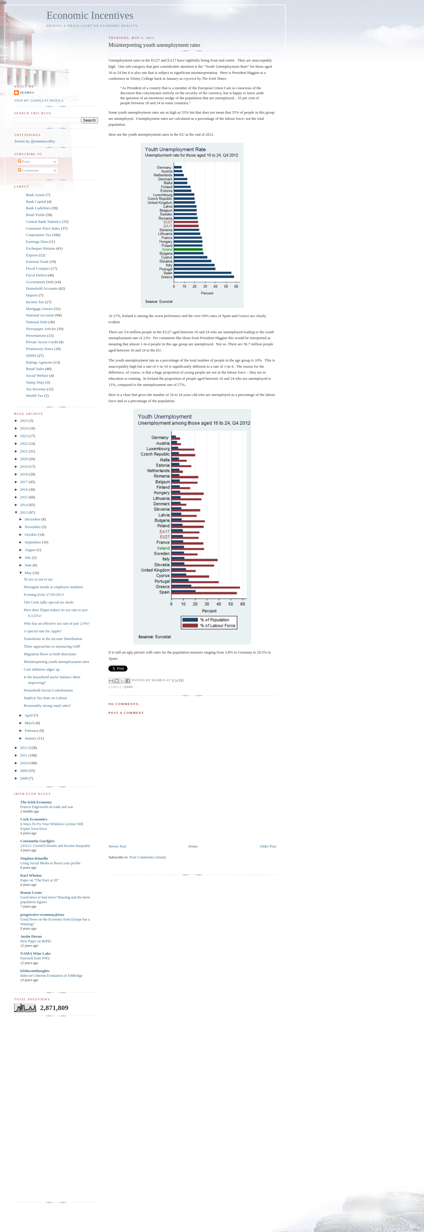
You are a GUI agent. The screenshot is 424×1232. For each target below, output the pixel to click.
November (33, 527)
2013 (24, 512)
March (30, 723)
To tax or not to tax (38, 579)
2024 (24, 428)
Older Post (268, 846)
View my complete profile (39, 100)
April (29, 715)
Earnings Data (37, 241)
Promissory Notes (39, 348)
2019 (24, 466)
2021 (24, 451)
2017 (24, 482)
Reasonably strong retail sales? (47, 705)
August (31, 550)
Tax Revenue (36, 389)
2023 (24, 436)
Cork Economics (33, 819)
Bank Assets (35, 195)
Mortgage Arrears (39, 308)
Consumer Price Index (43, 228)
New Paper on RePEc (36, 941)
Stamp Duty (35, 382)
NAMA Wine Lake (35, 953)
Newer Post (117, 846)
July (28, 557)
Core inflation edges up (41, 669)
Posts (24, 161)
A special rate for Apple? (43, 631)
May (29, 573)
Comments (28, 170)
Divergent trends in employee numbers (53, 587)
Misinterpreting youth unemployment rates (56, 661)
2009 (24, 770)
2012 (24, 747)
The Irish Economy (36, 802)
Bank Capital (36, 201)
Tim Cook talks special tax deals (48, 602)
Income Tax (35, 302)
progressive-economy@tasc (42, 914)
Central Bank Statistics (43, 221)
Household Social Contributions (48, 690)
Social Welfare (37, 375)
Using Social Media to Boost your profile (50, 863)
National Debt (36, 322)
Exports (32, 255)
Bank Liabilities (38, 208)
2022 (24, 443)
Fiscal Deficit (36, 275)
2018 (24, 474)
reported (189, 78)
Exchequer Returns (40, 248)
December (33, 519)
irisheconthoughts (34, 971)
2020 (24, 459)
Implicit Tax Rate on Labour (45, 698)
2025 (24, 420)
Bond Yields (35, 215)
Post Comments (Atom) (148, 857)
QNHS (128, 687)
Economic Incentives (90, 15)
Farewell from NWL (35, 958)
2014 (24, 505)
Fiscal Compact (38, 268)
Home (193, 846)
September (33, 542)
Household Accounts (42, 288)
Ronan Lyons (31, 892)
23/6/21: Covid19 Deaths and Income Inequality (55, 846)
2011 (24, 755)
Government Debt (40, 282)
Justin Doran (31, 936)
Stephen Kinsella (34, 858)
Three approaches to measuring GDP (52, 646)
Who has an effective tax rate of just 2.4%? (57, 623)
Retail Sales (35, 369)
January (31, 738)
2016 (24, 489)
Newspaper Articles (41, 328)
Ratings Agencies (39, 362)
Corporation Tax (38, 235)
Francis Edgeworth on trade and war (46, 807)
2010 (24, 763)
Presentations (36, 335)
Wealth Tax (34, 395)
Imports (32, 295)
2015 (24, 497)
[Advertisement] (37, 1109)
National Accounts (40, 315)
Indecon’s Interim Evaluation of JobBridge (51, 976)
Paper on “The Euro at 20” (39, 880)
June (29, 565)
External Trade (37, 261)
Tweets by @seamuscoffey (34, 141)
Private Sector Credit (42, 342)
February (32, 730)
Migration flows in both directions (50, 654)
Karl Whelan (31, 875)
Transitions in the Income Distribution (53, 638)
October (31, 534)
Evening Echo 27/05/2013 (44, 594)
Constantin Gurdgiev (37, 841)
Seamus (27, 92)
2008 (24, 778)
